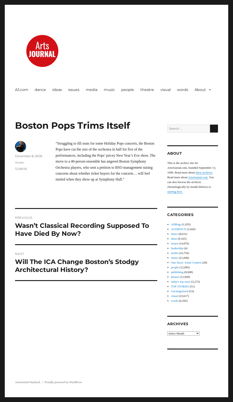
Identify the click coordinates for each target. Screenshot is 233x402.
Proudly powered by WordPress (63, 382)
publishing (177, 272)
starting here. (175, 191)
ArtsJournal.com (198, 177)
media (91, 90)
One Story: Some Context (186, 262)
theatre (147, 90)
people (127, 90)
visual (165, 90)
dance (40, 90)
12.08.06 (21, 169)
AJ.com (21, 90)
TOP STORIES (180, 286)
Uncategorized (179, 291)
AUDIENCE (178, 229)
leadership (177, 248)
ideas (57, 90)
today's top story (180, 281)
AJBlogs (176, 224)
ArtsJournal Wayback (28, 382)
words (182, 90)
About (200, 90)
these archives (204, 172)
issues (73, 90)
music (109, 90)
